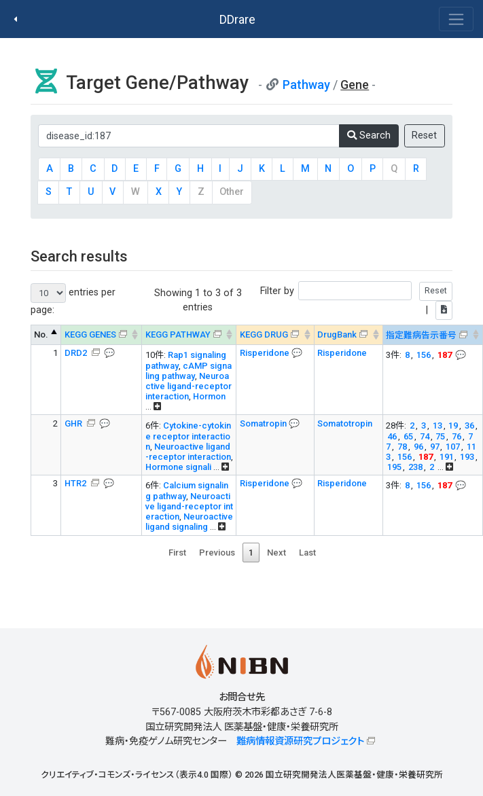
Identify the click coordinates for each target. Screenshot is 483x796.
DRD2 (77, 353)
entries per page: (73, 299)
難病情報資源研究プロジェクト (300, 741)
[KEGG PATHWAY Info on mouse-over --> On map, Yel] (189, 335)
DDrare (237, 19)
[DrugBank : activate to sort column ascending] (348, 335)
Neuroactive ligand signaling (189, 521)
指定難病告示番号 (421, 335)
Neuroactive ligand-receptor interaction (188, 386)
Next (276, 552)
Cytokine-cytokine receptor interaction (188, 436)
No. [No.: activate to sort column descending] (41, 334)
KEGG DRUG (264, 334)
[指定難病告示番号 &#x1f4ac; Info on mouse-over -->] (432, 335)
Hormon (209, 396)
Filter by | (356, 300)
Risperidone (265, 353)
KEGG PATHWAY (178, 334)
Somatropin (264, 423)
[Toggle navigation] (456, 19)
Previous (217, 552)
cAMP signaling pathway (188, 371)
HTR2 (76, 483)
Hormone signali (178, 467)
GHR (74, 423)
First (177, 552)
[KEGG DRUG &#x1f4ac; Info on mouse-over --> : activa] (275, 335)
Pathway (306, 84)
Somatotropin (344, 423)
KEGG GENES (90, 334)
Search (369, 135)
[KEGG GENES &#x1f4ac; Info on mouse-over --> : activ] (101, 335)
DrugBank (337, 334)
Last (307, 552)
